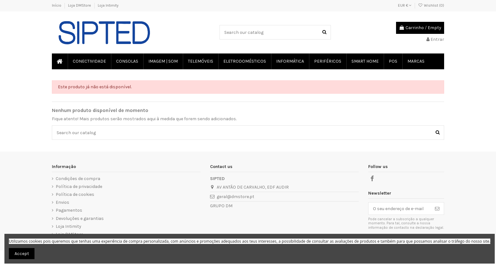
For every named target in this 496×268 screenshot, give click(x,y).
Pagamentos (69, 210)
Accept (22, 253)
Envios (62, 202)
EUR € (405, 5)
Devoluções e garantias (80, 218)
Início (57, 5)
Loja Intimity (108, 5)
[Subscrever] (437, 209)
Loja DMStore (80, 5)
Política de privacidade (79, 186)
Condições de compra (78, 178)
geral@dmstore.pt (235, 196)
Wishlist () (431, 5)
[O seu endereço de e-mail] (400, 209)
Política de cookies (75, 194)
